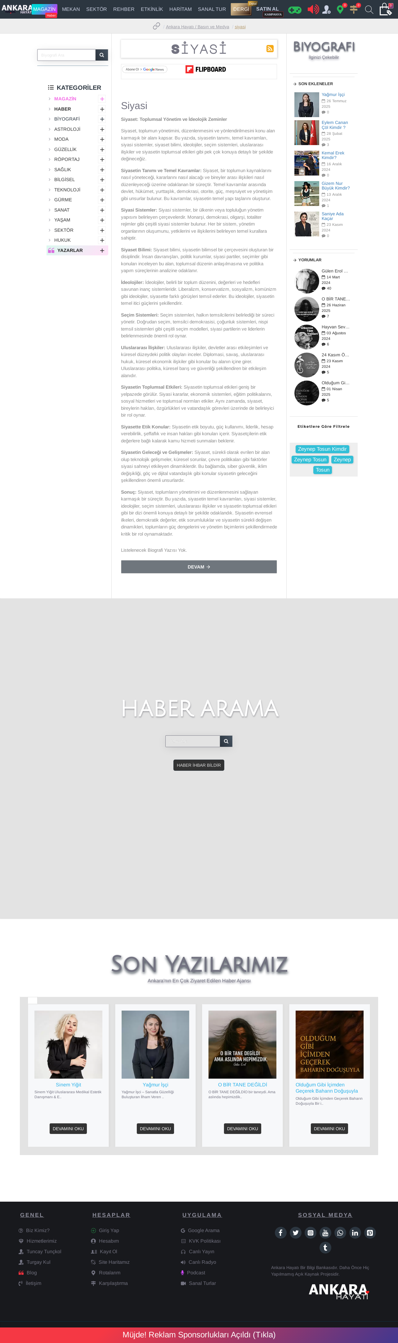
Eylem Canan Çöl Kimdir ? (335, 125)
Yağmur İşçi (333, 94)
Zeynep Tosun (310, 460)
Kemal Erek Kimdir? (333, 155)
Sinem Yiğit (68, 1084)
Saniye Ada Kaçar (333, 216)
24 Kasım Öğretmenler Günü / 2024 (336, 355)
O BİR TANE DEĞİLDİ (336, 299)
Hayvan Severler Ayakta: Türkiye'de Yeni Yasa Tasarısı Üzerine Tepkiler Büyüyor (336, 327)
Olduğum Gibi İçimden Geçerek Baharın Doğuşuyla (336, 383)
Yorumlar (309, 260)
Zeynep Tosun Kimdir (322, 449)
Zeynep (342, 460)
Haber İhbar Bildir (199, 765)
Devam (196, 566)
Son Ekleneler (315, 83)
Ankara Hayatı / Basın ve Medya (197, 26)
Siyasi (240, 26)
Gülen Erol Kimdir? (336, 271)
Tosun (322, 470)
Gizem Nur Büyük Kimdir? (336, 185)
